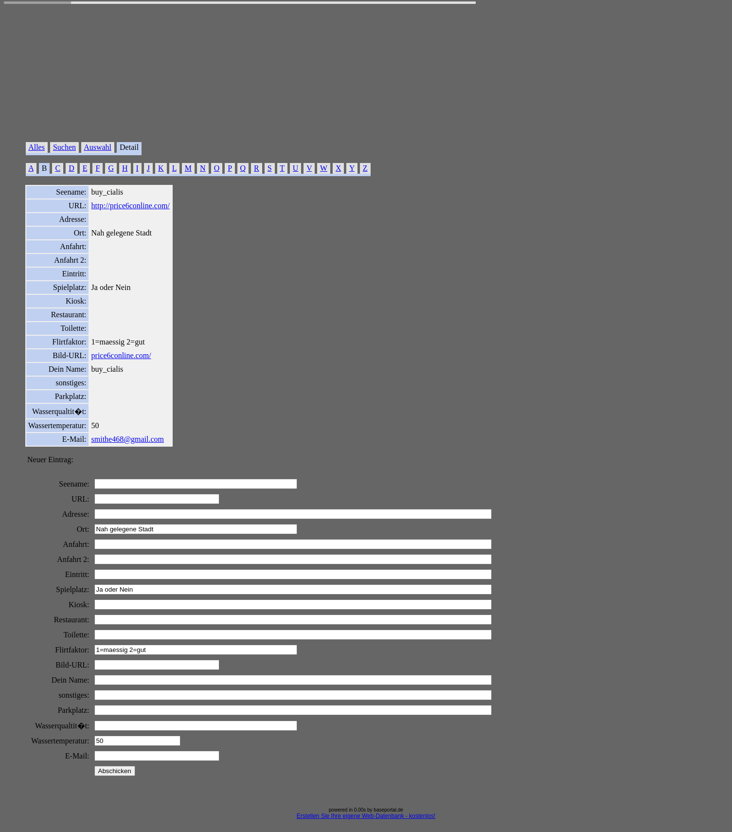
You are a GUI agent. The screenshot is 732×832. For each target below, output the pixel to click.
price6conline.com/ (121, 355)
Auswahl (97, 147)
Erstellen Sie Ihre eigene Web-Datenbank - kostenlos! (366, 816)
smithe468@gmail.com (127, 439)
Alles (36, 147)
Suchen (64, 147)
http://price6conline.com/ (130, 205)
